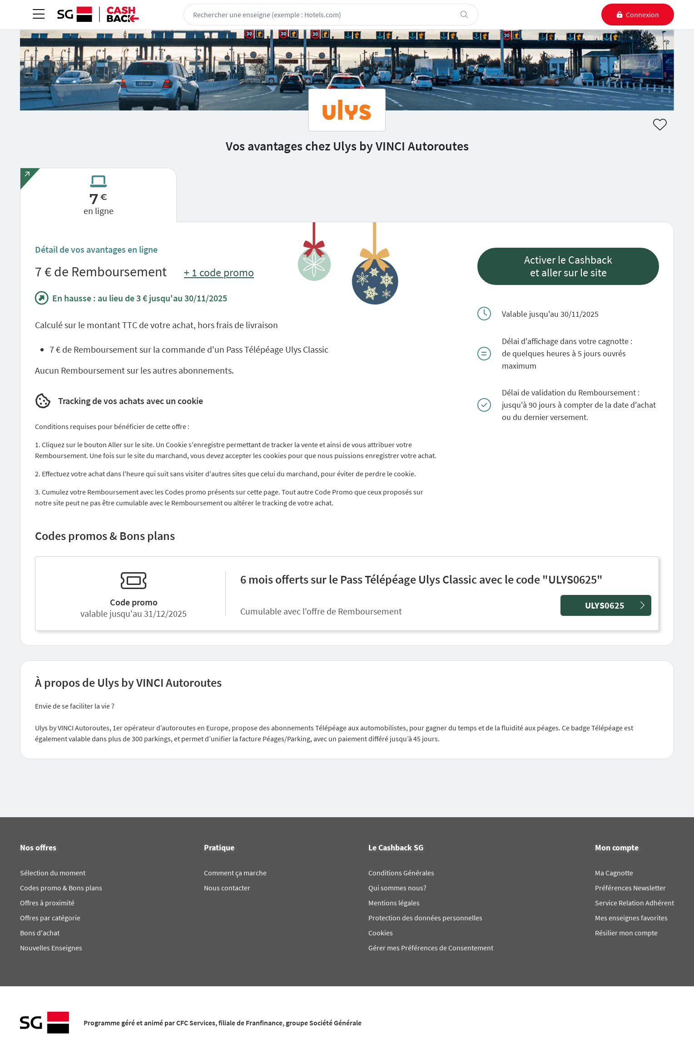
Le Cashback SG (395, 848)
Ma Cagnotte (614, 872)
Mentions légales (394, 902)
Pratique (219, 848)
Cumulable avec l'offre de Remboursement (323, 611)
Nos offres (38, 848)
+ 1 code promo (219, 272)
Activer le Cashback (568, 260)
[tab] (98, 195)
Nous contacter (227, 887)
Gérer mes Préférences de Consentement (430, 947)
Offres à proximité (47, 902)
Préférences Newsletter (630, 887)
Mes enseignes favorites (631, 917)
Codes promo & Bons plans (61, 887)
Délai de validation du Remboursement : (570, 392)
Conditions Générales (401, 872)
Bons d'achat (39, 932)
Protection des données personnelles (425, 917)
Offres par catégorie (50, 917)
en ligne (99, 210)
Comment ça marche (235, 872)
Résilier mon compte (626, 932)
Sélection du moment (52, 872)
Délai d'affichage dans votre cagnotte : (567, 341)
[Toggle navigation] (38, 14)
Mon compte (617, 848)
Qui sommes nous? (397, 887)
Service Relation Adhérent (634, 902)
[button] (568, 266)
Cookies (380, 932)
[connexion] (637, 14)
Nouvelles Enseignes (51, 947)
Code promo (134, 602)
